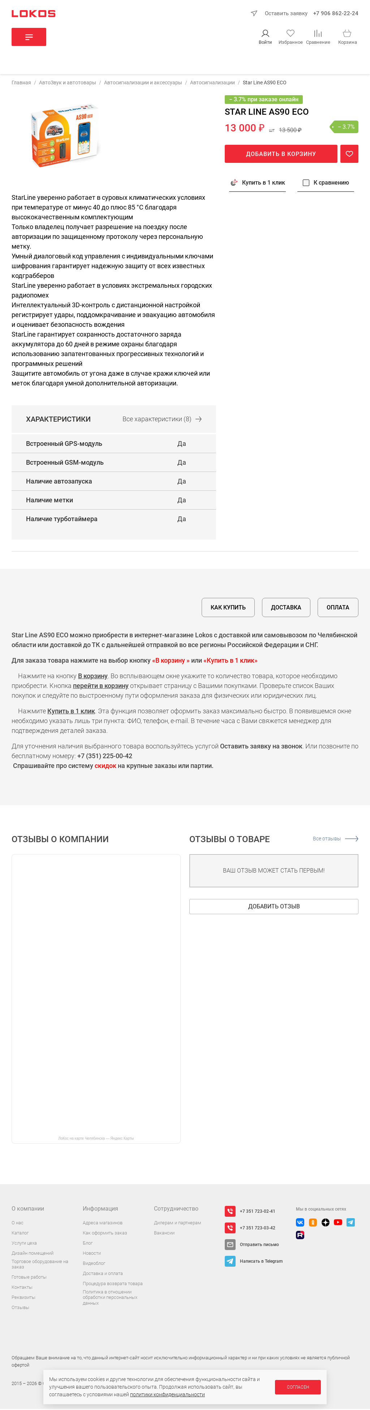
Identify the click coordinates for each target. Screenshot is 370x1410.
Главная (21, 83)
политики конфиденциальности (167, 1394)
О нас (17, 1224)
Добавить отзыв (274, 907)
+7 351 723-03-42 (257, 1229)
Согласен (298, 1387)
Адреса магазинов (102, 1224)
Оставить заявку (286, 13)
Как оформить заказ (105, 1234)
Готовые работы (29, 1278)
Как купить (228, 608)
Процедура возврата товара (113, 1284)
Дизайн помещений (32, 1254)
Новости (92, 1254)
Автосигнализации (212, 83)
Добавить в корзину (281, 155)
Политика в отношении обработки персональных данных (110, 1298)
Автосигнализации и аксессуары (143, 83)
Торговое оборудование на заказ (40, 1265)
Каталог (20, 1234)
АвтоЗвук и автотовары (67, 83)
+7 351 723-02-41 (257, 1212)
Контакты (22, 1288)
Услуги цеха (24, 1244)
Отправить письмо (259, 1245)
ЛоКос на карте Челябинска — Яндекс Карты (96, 1139)
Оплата (338, 608)
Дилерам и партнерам (177, 1224)
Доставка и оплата (103, 1274)
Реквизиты (23, 1298)
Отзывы (20, 1309)
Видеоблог (94, 1264)
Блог (87, 1244)
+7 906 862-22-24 (335, 13)
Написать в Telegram (261, 1262)
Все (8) (162, 420)
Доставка (286, 608)
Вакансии (164, 1234)
